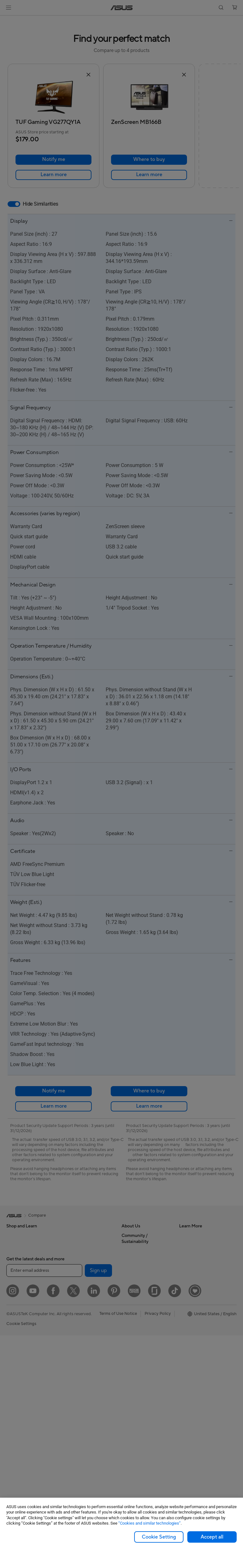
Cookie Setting (159, 1537)
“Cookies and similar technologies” (149, 1523)
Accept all (212, 1537)
